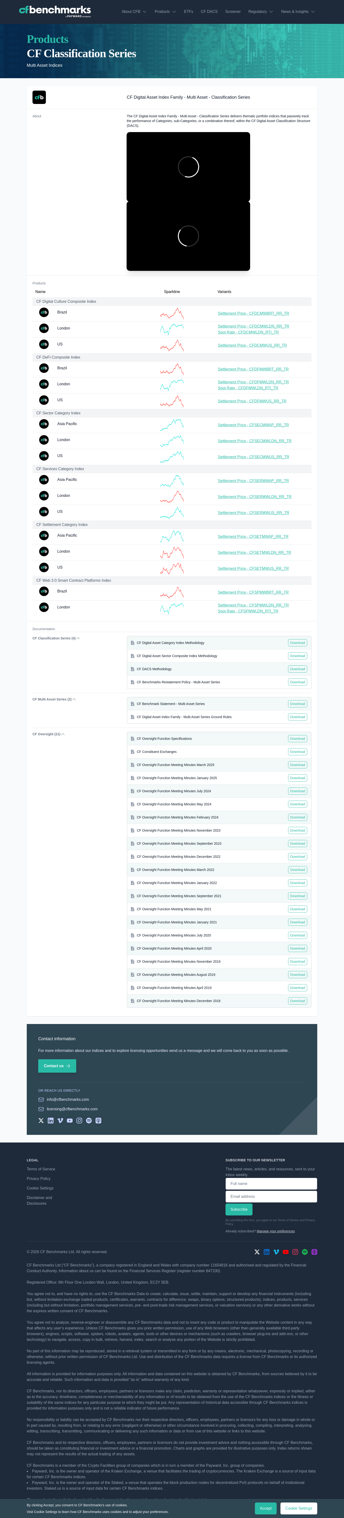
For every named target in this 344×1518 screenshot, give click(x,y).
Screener (233, 12)
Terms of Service (41, 1169)
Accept (266, 1508)
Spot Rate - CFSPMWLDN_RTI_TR (248, 611)
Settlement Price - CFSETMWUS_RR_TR (253, 568)
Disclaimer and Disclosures (39, 1200)
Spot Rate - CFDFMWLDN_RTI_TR (248, 388)
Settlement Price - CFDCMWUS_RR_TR (252, 345)
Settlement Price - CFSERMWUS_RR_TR (253, 513)
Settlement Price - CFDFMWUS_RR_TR (252, 401)
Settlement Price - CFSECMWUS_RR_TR (253, 457)
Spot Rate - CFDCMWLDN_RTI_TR (248, 332)
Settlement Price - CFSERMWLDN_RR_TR (255, 497)
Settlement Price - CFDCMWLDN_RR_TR (253, 326)
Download (297, 643)
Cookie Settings (40, 1188)
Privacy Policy (39, 1179)
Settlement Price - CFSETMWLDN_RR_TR (254, 553)
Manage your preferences (276, 1231)
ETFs (188, 12)
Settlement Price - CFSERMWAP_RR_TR (253, 481)
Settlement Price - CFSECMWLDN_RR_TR (255, 441)
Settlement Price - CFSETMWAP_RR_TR (253, 537)
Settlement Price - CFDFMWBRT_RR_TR (253, 369)
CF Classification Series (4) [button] (56, 638)
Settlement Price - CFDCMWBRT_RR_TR (253, 313)
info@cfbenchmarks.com (68, 1099)
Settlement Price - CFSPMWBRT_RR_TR (253, 592)
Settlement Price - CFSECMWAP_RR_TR (253, 425)
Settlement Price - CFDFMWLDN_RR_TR (253, 382)
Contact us (57, 1066)
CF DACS (209, 12)
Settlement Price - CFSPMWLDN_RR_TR (253, 605)
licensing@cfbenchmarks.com (72, 1109)
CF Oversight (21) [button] (48, 734)
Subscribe (239, 1209)
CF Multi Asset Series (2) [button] (54, 699)
